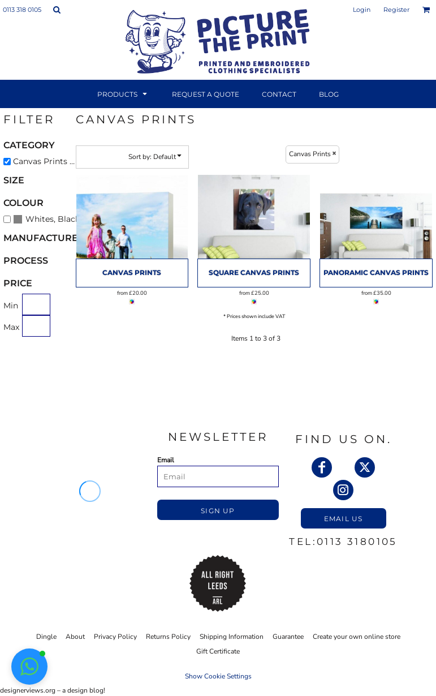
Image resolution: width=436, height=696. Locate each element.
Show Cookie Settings (218, 676)
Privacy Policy (115, 636)
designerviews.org (27, 690)
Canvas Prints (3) (46, 161)
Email (165, 460)
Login (361, 10)
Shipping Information (232, 636)
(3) (47, 219)
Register (396, 10)
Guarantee (288, 636)
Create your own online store (356, 636)
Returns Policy (168, 636)
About (75, 636)
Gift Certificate (218, 651)
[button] (57, 10)
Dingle (46, 636)
